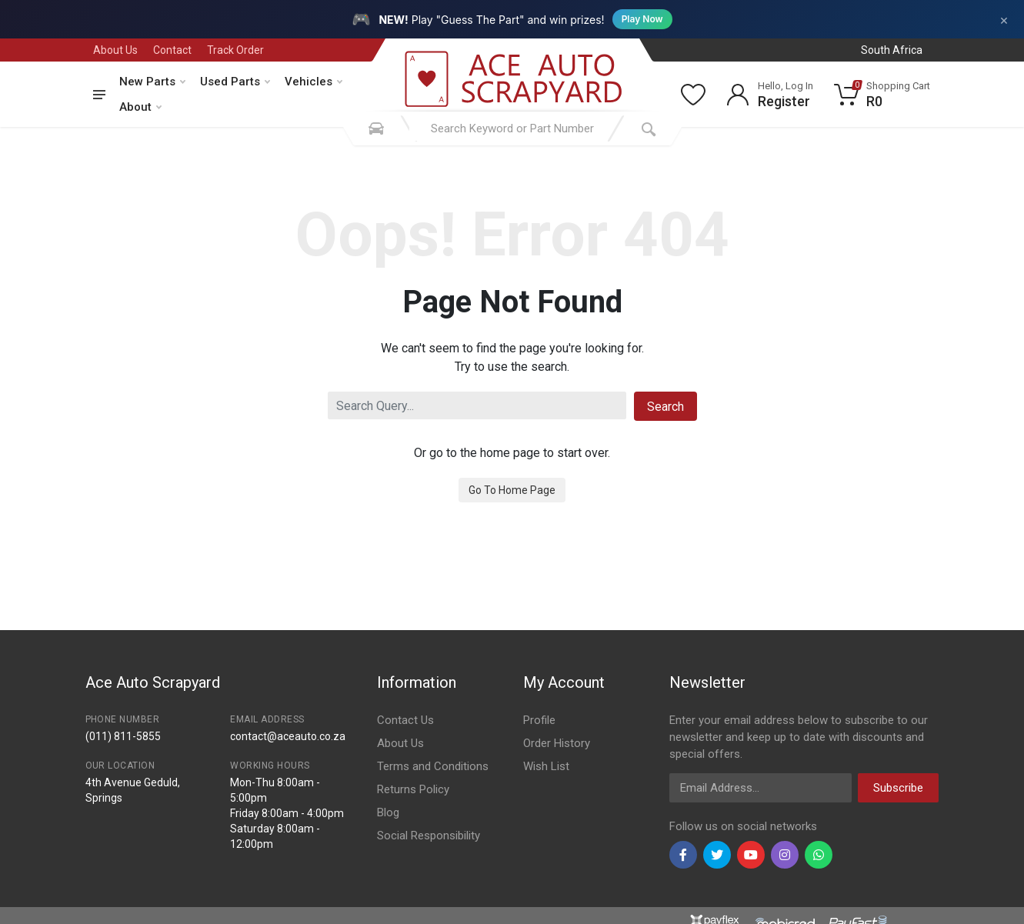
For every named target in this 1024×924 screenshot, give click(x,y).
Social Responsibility (428, 835)
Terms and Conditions (433, 766)
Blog (388, 812)
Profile (539, 720)
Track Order (235, 50)
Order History (556, 743)
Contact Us (405, 720)
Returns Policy (413, 789)
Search (665, 406)
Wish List (546, 766)
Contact (172, 50)
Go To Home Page (512, 490)
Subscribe (898, 788)
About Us (115, 50)
